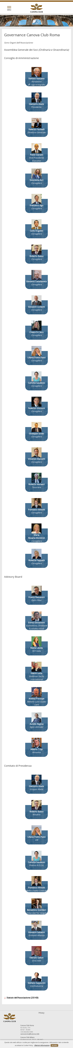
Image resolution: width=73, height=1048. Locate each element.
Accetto (54, 1045)
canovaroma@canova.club (29, 1034)
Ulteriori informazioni (42, 1045)
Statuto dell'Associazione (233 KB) (21, 997)
